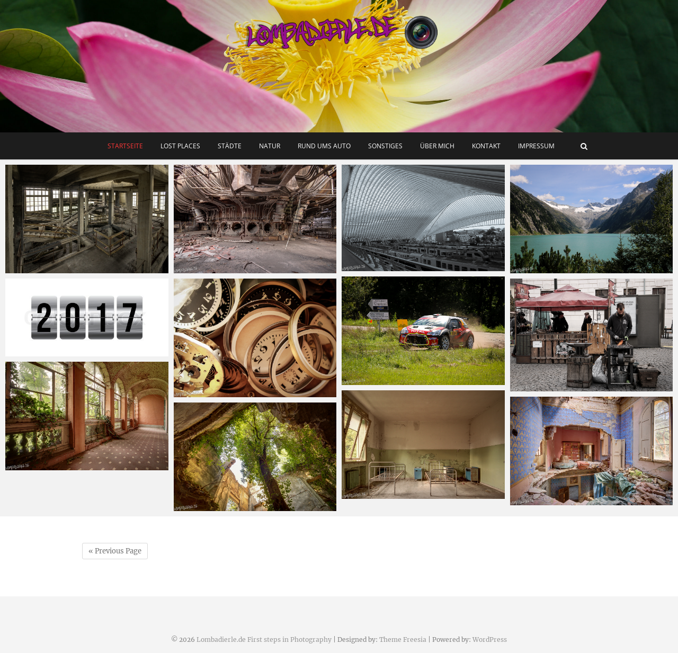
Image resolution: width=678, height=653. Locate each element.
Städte (230, 145)
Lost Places (180, 145)
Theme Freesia (402, 639)
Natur (269, 145)
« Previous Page (114, 551)
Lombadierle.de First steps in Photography (264, 639)
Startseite (125, 145)
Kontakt (486, 145)
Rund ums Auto (324, 145)
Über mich (437, 145)
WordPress (489, 639)
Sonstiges (385, 145)
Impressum (536, 145)
